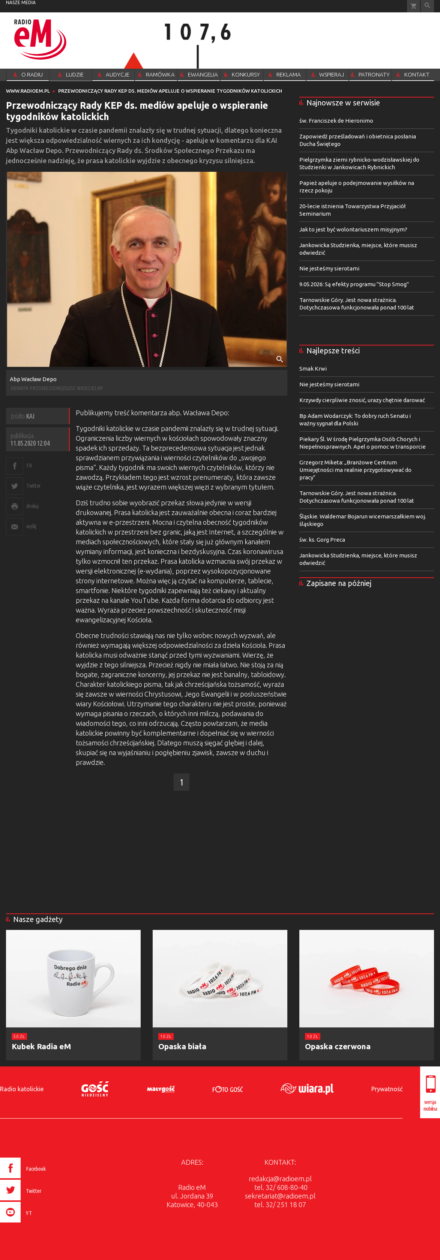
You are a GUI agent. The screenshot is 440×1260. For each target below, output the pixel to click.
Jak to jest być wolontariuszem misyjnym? (353, 229)
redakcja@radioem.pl (280, 1178)
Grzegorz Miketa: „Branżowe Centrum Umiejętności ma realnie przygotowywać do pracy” (355, 470)
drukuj (32, 506)
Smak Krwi (313, 368)
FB (29, 465)
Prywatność (386, 1089)
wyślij (31, 526)
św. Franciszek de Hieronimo (336, 120)
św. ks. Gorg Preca (322, 539)
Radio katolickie (22, 1089)
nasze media (21, 2)
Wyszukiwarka (427, 6)
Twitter (33, 485)
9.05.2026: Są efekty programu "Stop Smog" (354, 284)
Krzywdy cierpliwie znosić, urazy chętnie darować (362, 400)
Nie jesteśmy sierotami (329, 268)
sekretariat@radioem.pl (280, 1196)
